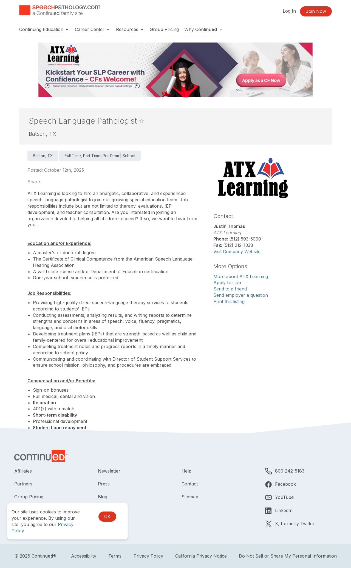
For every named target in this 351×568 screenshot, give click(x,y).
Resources (130, 29)
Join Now (316, 11)
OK (107, 516)
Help (186, 471)
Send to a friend (230, 289)
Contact (190, 484)
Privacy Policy (148, 556)
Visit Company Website (237, 251)
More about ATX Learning (240, 276)
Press (104, 484)
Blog (102, 496)
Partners (23, 484)
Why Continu (203, 29)
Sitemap (190, 496)
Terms (114, 556)
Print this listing (229, 301)
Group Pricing (164, 29)
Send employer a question (240, 295)
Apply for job (227, 282)
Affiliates (23, 471)
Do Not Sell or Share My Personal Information (288, 556)
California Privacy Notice (201, 556)
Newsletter (109, 471)
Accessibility (83, 556)
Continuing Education (44, 29)
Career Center (93, 29)
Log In (289, 11)
